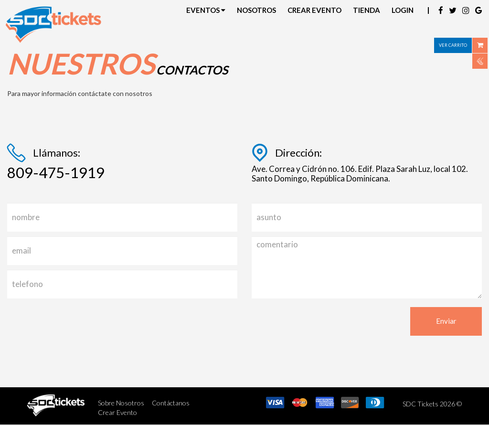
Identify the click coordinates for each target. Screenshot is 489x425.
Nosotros (256, 10)
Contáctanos (171, 403)
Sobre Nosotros (121, 403)
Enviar (446, 321)
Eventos (205, 10)
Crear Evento (314, 10)
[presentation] (79, 325)
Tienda (366, 10)
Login (403, 10)
